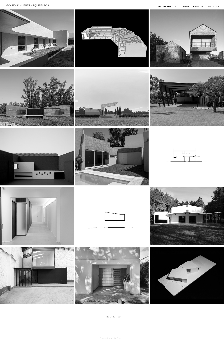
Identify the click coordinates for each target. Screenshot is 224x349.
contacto (213, 6)
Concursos (182, 6)
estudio (198, 6)
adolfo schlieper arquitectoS (27, 5)
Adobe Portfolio (117, 338)
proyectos (164, 6)
